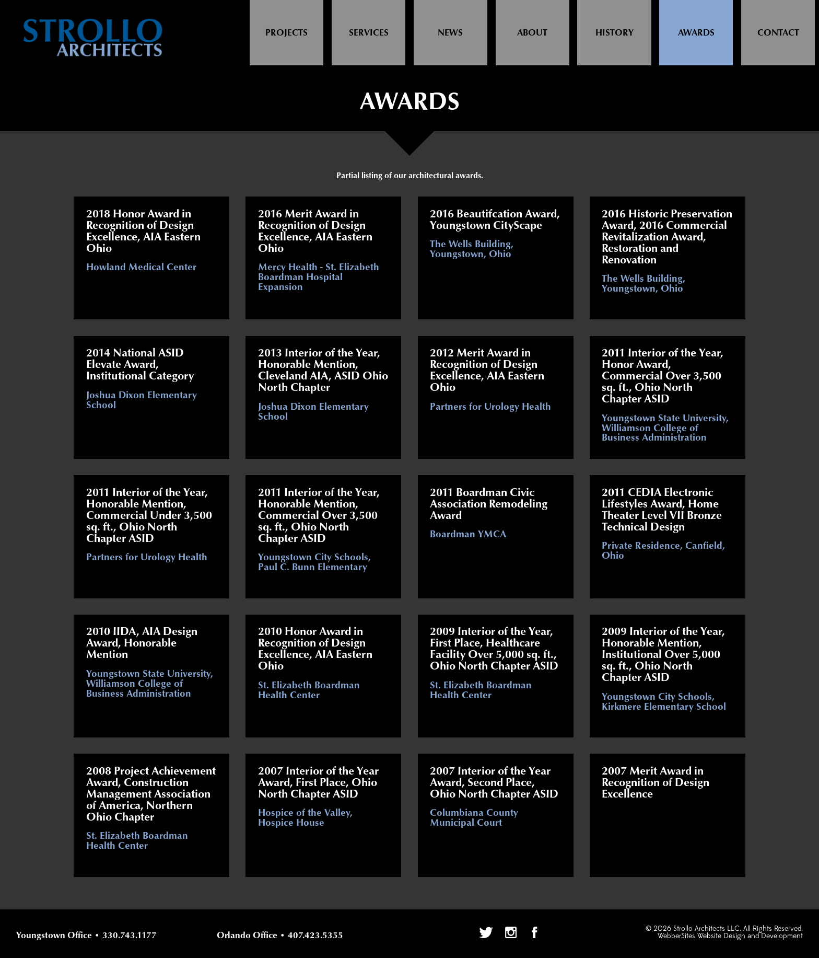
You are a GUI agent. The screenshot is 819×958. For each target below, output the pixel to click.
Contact (778, 33)
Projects (286, 33)
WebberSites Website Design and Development (730, 936)
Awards (696, 33)
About (532, 33)
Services (369, 33)
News (450, 33)
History (614, 33)
